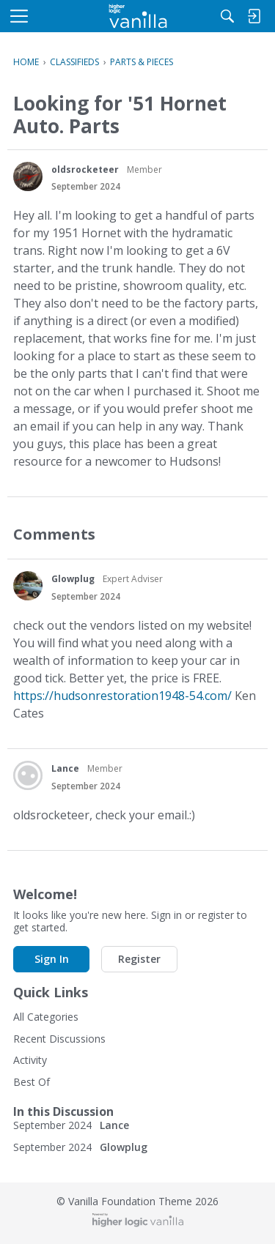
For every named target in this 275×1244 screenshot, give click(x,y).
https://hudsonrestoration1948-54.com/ (122, 696)
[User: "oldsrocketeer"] (28, 176)
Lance (65, 768)
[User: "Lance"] (28, 775)
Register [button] (139, 959)
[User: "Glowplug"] (28, 585)
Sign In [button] (51, 959)
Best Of (31, 1082)
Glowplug (73, 579)
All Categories (45, 1017)
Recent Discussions (59, 1039)
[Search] (227, 16)
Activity (30, 1060)
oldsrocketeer (85, 169)
